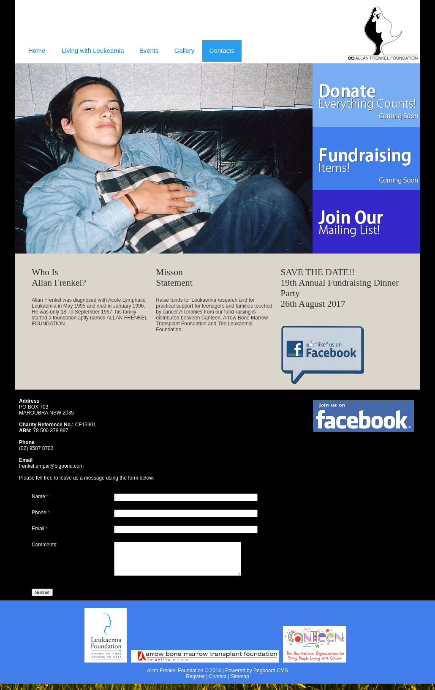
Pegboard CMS (270, 677)
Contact (217, 683)
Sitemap (240, 683)
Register (195, 683)
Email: (39, 529)
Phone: (40, 512)
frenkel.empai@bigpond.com (51, 466)
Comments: (44, 545)
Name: (39, 496)
